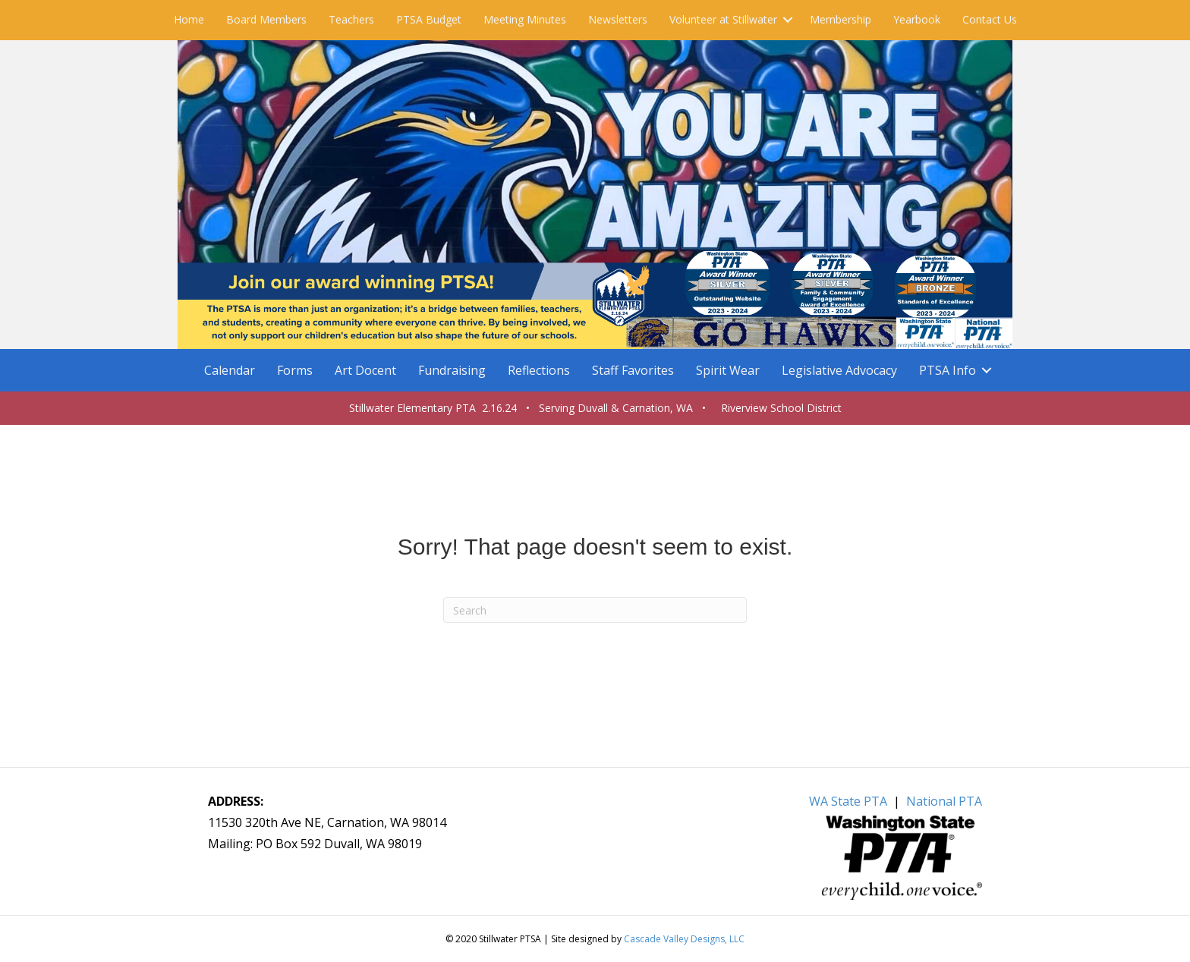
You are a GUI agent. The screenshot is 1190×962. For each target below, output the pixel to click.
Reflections (539, 370)
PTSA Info (947, 370)
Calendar (229, 370)
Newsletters (617, 19)
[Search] (595, 610)
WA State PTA (848, 801)
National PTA (944, 801)
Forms (295, 370)
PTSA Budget (428, 19)
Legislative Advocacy (839, 370)
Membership (840, 19)
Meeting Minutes (524, 19)
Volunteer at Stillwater (723, 19)
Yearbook (916, 19)
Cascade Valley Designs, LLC (684, 938)
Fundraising (452, 370)
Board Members (266, 19)
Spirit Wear (728, 370)
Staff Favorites (633, 370)
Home (189, 19)
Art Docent (365, 370)
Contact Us (989, 19)
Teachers (351, 19)
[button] (787, 20)
